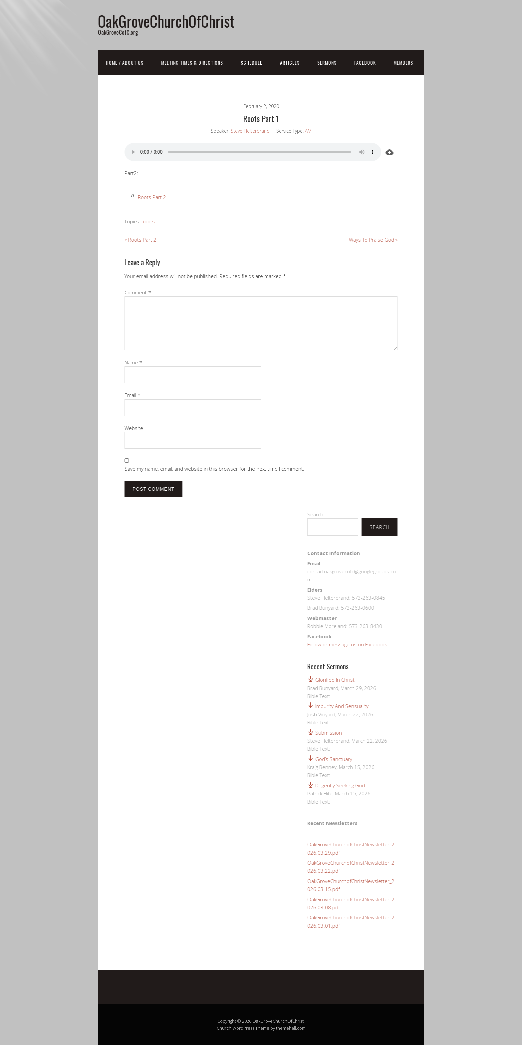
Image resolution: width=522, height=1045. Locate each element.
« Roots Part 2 (140, 239)
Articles (290, 62)
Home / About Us (124, 62)
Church (224, 1028)
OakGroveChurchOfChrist (166, 21)
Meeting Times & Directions (192, 62)
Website (134, 428)
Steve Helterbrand (250, 131)
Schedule (251, 62)
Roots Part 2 (152, 197)
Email (132, 395)
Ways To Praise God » (373, 239)
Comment (138, 292)
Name (133, 362)
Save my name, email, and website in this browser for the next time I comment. (214, 468)
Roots (148, 221)
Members (403, 62)
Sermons (327, 62)
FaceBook (365, 62)
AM (308, 131)
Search (315, 514)
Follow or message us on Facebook (347, 644)
